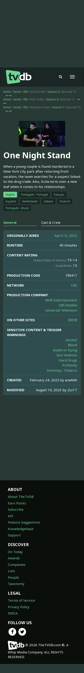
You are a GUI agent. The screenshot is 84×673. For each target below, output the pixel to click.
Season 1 (58, 116)
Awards (14, 567)
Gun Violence (66, 364)
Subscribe (16, 518)
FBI (26, 101)
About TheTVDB (21, 505)
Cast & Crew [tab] (50, 231)
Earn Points (17, 512)
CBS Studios (68, 314)
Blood (72, 354)
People (13, 586)
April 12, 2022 (65, 244)
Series (17, 101)
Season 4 (53, 101)
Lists (11, 580)
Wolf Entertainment (61, 309)
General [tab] (9, 231)
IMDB (72, 329)
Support (14, 544)
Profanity (69, 374)
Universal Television (61, 319)
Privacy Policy (18, 616)
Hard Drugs (68, 369)
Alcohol (71, 349)
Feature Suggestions (24, 531)
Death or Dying (65, 359)
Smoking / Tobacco (62, 379)
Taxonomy (16, 592)
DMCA (13, 622)
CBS (74, 294)
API (10, 525)
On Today (15, 560)
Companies (17, 573)
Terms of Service (21, 609)
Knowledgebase (20, 537)
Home (7, 101)
